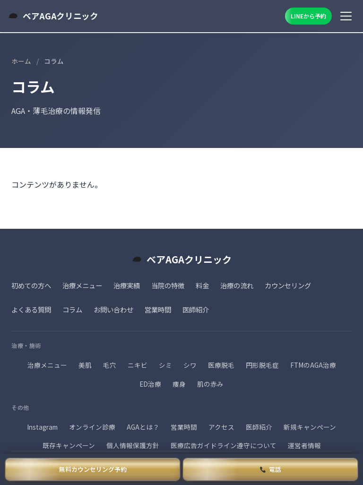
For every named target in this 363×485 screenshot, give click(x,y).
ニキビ (137, 365)
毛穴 (109, 365)
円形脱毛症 (262, 365)
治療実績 (126, 285)
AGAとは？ (143, 427)
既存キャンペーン (69, 445)
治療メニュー (82, 285)
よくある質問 (31, 309)
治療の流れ (236, 285)
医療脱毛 (221, 365)
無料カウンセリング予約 (93, 469)
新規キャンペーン (310, 427)
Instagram (42, 427)
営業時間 (158, 309)
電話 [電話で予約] (271, 469)
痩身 (179, 384)
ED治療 (150, 384)
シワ (190, 365)
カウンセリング (288, 285)
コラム (72, 309)
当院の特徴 (167, 285)
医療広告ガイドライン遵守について (224, 445)
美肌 (85, 365)
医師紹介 (195, 309)
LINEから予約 (308, 16)
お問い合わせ (113, 309)
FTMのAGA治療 (313, 365)
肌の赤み (210, 384)
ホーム (21, 61)
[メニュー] (346, 16)
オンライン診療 (92, 427)
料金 (202, 285)
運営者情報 (304, 445)
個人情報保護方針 (132, 445)
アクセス (221, 427)
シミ (165, 365)
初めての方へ (31, 285)
